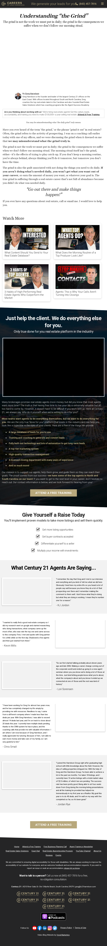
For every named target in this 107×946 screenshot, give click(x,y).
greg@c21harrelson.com (85, 886)
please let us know (72, 868)
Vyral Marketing (63, 935)
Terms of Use (80, 928)
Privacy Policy (66, 928)
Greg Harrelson (32, 93)
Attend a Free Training (89, 114)
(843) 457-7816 (86, 3)
